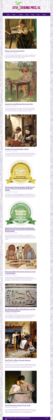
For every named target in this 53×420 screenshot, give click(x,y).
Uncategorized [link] (16, 52)
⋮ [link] (11, 14)
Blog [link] (38, 14)
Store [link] (33, 14)
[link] (21, 34)
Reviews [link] (21, 14)
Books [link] (14, 14)
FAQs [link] (27, 14)
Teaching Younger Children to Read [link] (17, 149)
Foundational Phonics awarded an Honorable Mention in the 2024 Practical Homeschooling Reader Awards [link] (20, 229)
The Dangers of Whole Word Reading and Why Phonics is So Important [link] (20, 310)
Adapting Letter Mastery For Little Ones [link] (19, 104)
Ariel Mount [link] (7, 105)
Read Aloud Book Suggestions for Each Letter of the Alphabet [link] (20, 272)
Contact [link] (44, 14)
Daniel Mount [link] (8, 52)
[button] (45, 418)
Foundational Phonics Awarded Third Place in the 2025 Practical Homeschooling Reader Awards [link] (20, 188)
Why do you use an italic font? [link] (14, 51)
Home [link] (8, 14)
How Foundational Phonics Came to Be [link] (17, 405)
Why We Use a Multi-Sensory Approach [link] (18, 360)
